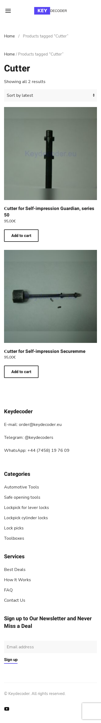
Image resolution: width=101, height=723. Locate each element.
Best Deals (15, 570)
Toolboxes (14, 538)
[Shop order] (50, 95)
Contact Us (14, 600)
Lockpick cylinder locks (26, 518)
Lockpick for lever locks (26, 508)
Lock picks (14, 528)
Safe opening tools (22, 497)
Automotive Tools (21, 487)
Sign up (11, 660)
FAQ (8, 590)
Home (9, 36)
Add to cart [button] (21, 236)
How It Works (17, 580)
